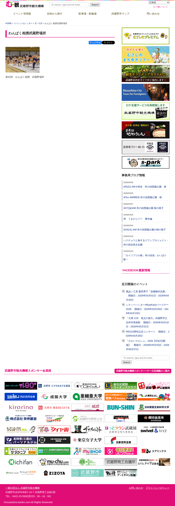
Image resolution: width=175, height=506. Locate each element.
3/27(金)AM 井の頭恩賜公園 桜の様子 (143, 208)
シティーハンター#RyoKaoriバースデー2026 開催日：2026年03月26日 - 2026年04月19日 (147, 309)
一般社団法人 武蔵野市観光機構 (22, 488)
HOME (8, 23)
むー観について (160, 7)
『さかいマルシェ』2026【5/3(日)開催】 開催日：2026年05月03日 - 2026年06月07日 (147, 345)
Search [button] (95, 4)
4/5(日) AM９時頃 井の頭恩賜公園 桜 (144, 186)
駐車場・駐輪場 (88, 13)
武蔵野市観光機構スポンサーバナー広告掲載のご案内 (143, 371)
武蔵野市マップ (120, 13)
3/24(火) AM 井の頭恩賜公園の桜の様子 (144, 229)
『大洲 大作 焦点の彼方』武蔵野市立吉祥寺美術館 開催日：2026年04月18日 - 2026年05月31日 (147, 322)
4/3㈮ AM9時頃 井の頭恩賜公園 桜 (142, 197)
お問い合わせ (136, 488)
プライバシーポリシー (158, 488)
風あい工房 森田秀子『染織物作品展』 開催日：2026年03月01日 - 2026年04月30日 (147, 295)
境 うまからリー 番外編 (137, 218)
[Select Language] (159, 2)
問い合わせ (153, 13)
